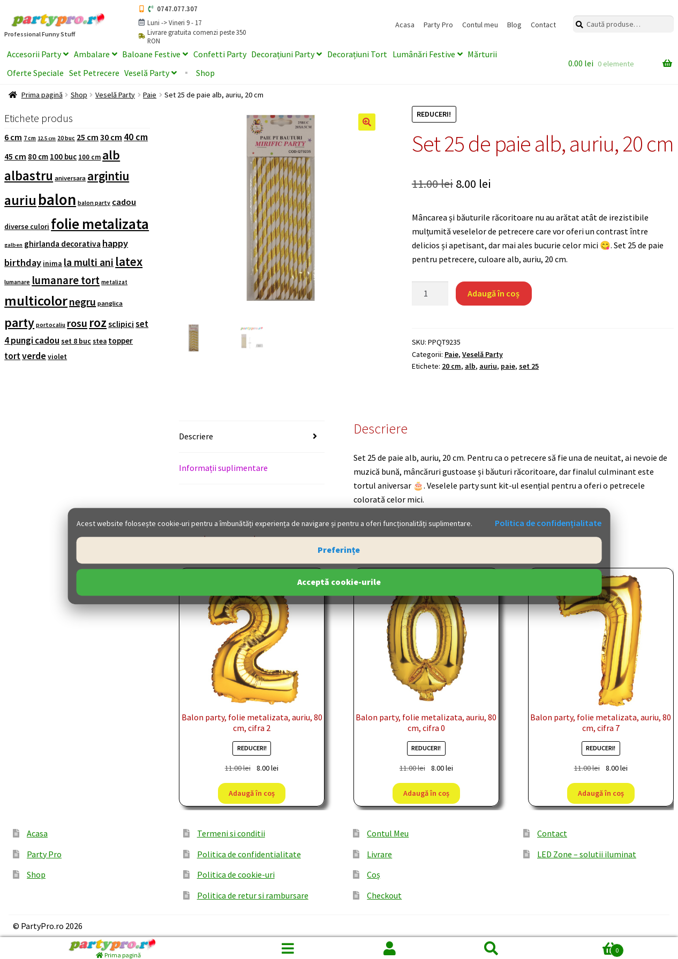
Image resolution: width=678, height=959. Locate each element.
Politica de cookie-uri (236, 874)
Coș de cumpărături (583, 948)
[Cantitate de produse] (430, 293)
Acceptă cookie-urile (339, 581)
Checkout (384, 895)
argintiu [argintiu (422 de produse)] (108, 176)
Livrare (379, 854)
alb (470, 366)
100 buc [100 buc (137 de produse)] (63, 156)
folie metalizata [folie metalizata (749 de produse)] (100, 224)
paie (508, 366)
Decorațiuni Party (282, 54)
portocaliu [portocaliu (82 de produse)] (50, 325)
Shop (205, 72)
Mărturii (482, 54)
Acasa (405, 24)
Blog (514, 24)
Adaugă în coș (493, 293)
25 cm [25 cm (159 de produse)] (88, 137)
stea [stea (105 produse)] (100, 341)
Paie (149, 95)
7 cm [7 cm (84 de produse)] (30, 138)
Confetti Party (219, 54)
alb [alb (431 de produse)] (111, 155)
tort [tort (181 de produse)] (12, 356)
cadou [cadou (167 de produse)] (124, 202)
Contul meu (480, 24)
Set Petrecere (94, 72)
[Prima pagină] (118, 948)
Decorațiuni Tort (357, 54)
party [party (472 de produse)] (19, 323)
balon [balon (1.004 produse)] (57, 199)
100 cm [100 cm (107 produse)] (89, 157)
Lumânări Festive (424, 54)
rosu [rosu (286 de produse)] (77, 323)
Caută (492, 948)
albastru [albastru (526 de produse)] (28, 176)
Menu (288, 948)
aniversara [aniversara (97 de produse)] (70, 178)
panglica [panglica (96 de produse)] (110, 303)
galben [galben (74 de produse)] (13, 244)
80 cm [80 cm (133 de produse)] (38, 156)
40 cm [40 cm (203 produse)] (136, 137)
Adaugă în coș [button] (252, 793)
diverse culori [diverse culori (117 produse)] (26, 226)
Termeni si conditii (231, 833)
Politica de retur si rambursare (252, 895)
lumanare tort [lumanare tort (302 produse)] (66, 280)
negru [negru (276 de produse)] (82, 301)
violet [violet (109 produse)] (57, 356)
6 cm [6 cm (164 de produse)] (13, 137)
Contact (543, 24)
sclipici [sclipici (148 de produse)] (121, 324)
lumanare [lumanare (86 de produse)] (17, 282)
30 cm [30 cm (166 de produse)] (111, 137)
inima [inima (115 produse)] (52, 263)
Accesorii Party (34, 54)
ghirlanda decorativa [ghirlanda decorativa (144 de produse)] (62, 244)
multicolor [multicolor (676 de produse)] (35, 300)
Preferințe (339, 549)
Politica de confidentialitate (249, 854)
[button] (366, 122)
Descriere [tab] (196, 436)
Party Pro (438, 24)
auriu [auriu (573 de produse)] (20, 200)
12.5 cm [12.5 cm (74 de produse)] (46, 138)
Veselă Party (146, 72)
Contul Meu (388, 833)
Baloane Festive (151, 54)
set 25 (529, 366)
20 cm (451, 366)
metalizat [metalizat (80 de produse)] (114, 282)
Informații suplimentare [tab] (223, 467)
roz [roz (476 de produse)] (98, 322)
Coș (373, 874)
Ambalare (92, 54)
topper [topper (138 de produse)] (120, 341)
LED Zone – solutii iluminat (586, 854)
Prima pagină (42, 95)
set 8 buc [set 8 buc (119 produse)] (76, 341)
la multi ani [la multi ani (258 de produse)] (89, 262)
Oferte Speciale (35, 72)
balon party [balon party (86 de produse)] (94, 203)
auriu (488, 366)
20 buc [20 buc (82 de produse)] (66, 138)
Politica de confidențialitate (548, 523)
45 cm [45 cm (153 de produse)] (15, 156)
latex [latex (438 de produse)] (128, 261)
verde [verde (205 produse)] (34, 355)
